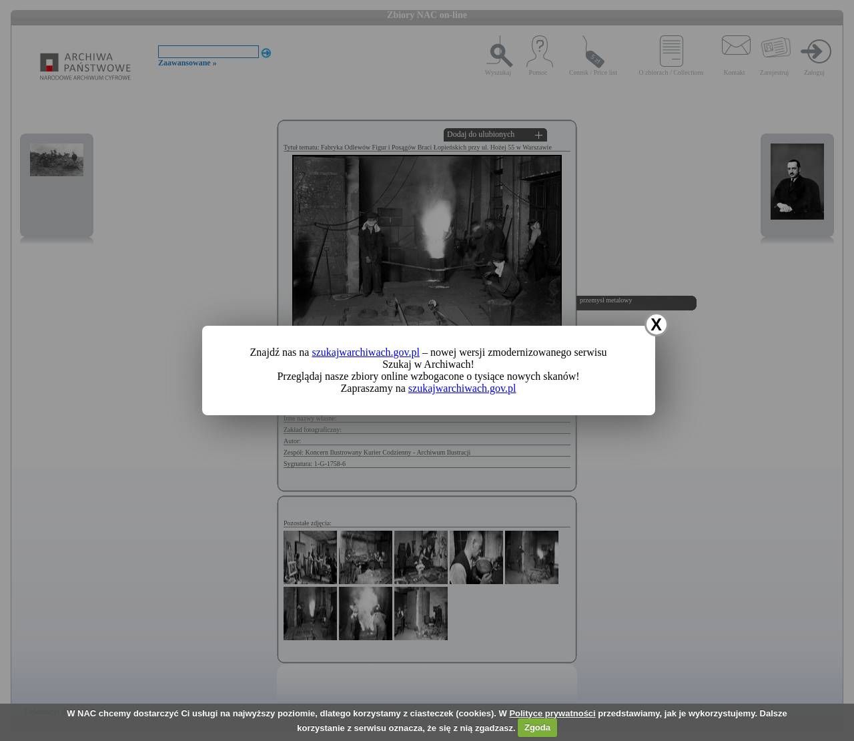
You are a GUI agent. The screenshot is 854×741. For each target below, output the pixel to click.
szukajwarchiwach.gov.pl (366, 352)
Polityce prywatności (552, 713)
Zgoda (537, 727)
